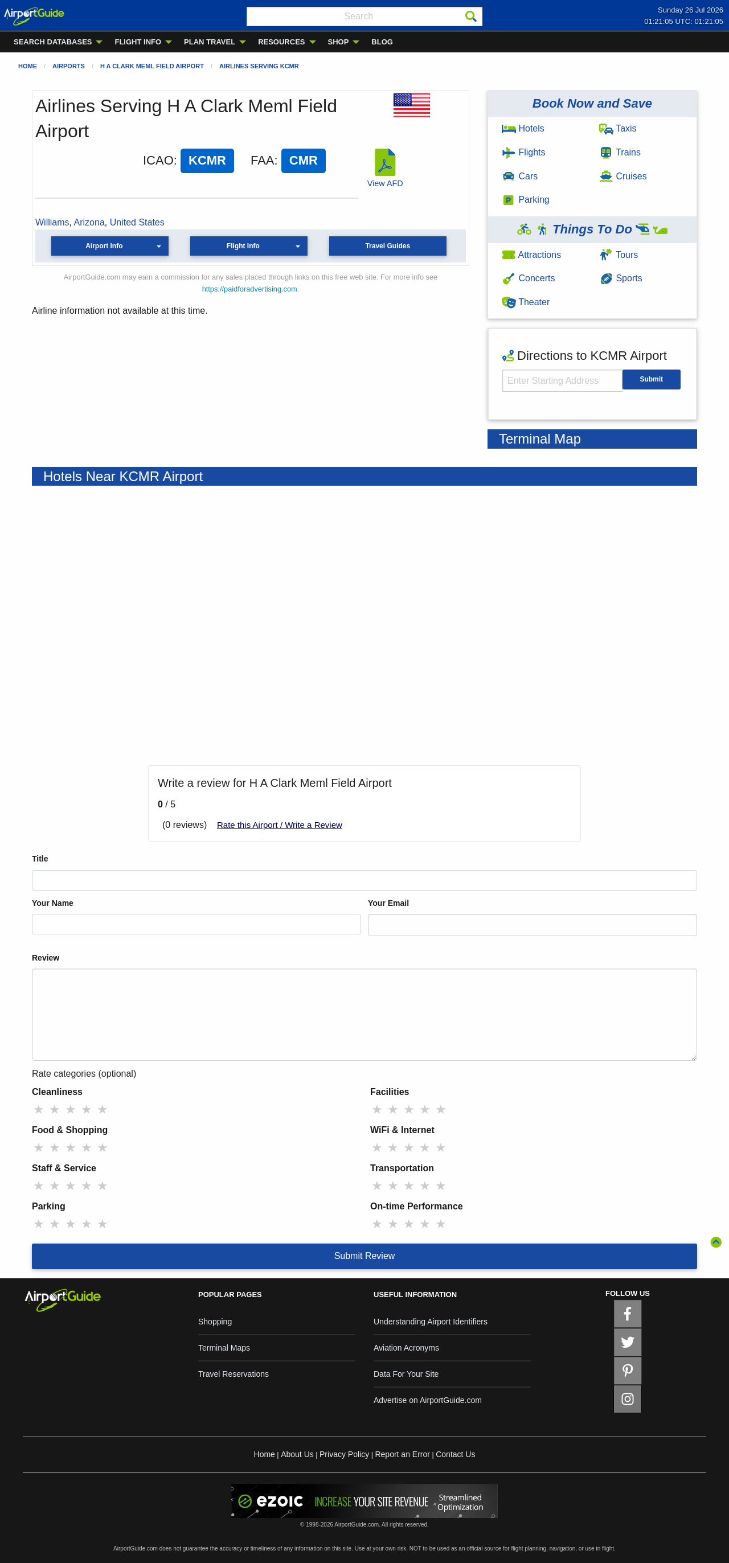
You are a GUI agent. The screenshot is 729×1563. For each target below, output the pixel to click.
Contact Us (455, 1454)
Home (27, 66)
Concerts (528, 278)
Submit (651, 379)
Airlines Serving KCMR (259, 66)
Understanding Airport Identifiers (431, 1321)
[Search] (471, 16)
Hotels (523, 128)
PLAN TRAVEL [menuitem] (209, 42)
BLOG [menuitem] (382, 42)
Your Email (388, 903)
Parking (526, 199)
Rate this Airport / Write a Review (279, 825)
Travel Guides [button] (387, 246)
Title (40, 858)
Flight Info (243, 246)
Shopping (215, 1321)
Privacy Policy (344, 1454)
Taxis (618, 128)
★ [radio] (38, 1109)
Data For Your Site (406, 1374)
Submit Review (364, 1256)
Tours (618, 255)
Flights (524, 152)
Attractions (531, 255)
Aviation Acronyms (406, 1347)
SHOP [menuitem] (338, 42)
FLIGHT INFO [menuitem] (137, 42)
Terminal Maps (224, 1347)
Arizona (89, 222)
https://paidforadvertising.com (249, 289)
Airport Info (103, 246)
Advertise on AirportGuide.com (428, 1400)
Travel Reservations (233, 1374)
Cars (520, 176)
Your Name (52, 903)
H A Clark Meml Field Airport (152, 66)
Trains (620, 152)
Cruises (623, 176)
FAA (263, 160)
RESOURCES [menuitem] (281, 42)
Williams (52, 222)
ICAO (158, 160)
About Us (297, 1454)
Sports (620, 278)
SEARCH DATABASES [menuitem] (53, 42)
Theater (526, 302)
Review (45, 957)
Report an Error (402, 1454)
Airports (68, 66)
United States (137, 222)
